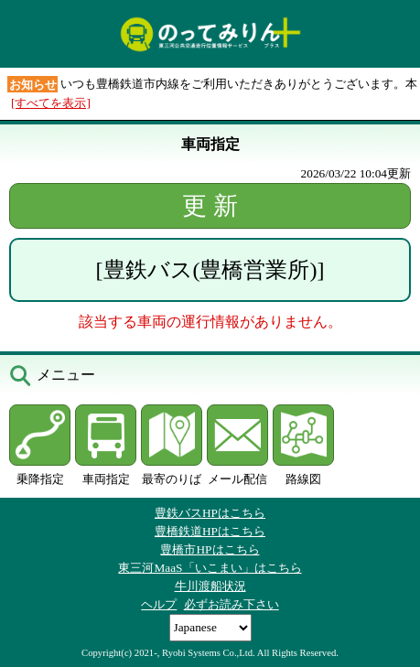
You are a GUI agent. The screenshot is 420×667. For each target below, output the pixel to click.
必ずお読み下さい (231, 604)
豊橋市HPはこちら (209, 549)
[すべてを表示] (51, 103)
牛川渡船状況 (210, 586)
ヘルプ (159, 604)
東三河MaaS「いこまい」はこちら (209, 568)
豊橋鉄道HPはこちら (210, 531)
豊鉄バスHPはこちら (210, 513)
